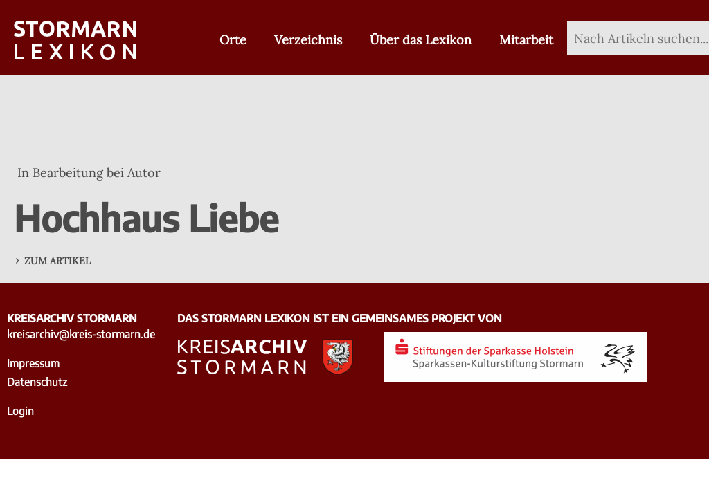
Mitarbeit (526, 40)
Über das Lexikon (421, 40)
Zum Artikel (57, 261)
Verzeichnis (308, 40)
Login (20, 410)
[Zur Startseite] (75, 41)
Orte (232, 40)
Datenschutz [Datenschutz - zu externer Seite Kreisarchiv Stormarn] (37, 381)
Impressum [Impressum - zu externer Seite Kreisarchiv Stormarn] (33, 362)
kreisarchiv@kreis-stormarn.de (81, 333)
